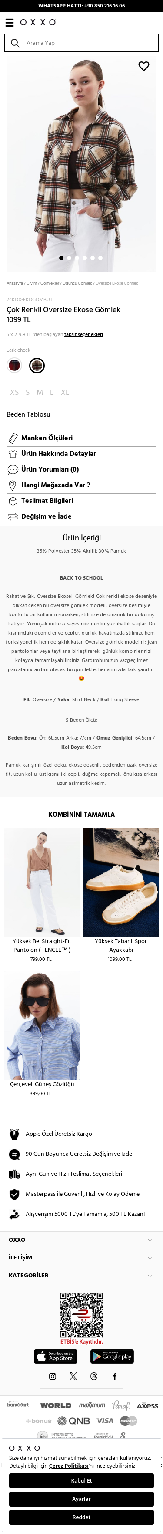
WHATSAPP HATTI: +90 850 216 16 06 (81, 6)
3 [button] (77, 258)
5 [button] (92, 258)
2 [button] (69, 258)
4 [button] (85, 258)
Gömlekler (49, 283)
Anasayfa (15, 283)
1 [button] (61, 258)
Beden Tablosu (28, 415)
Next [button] (4, 163)
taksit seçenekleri (83, 334)
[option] (81, 163)
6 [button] (100, 258)
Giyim (32, 283)
